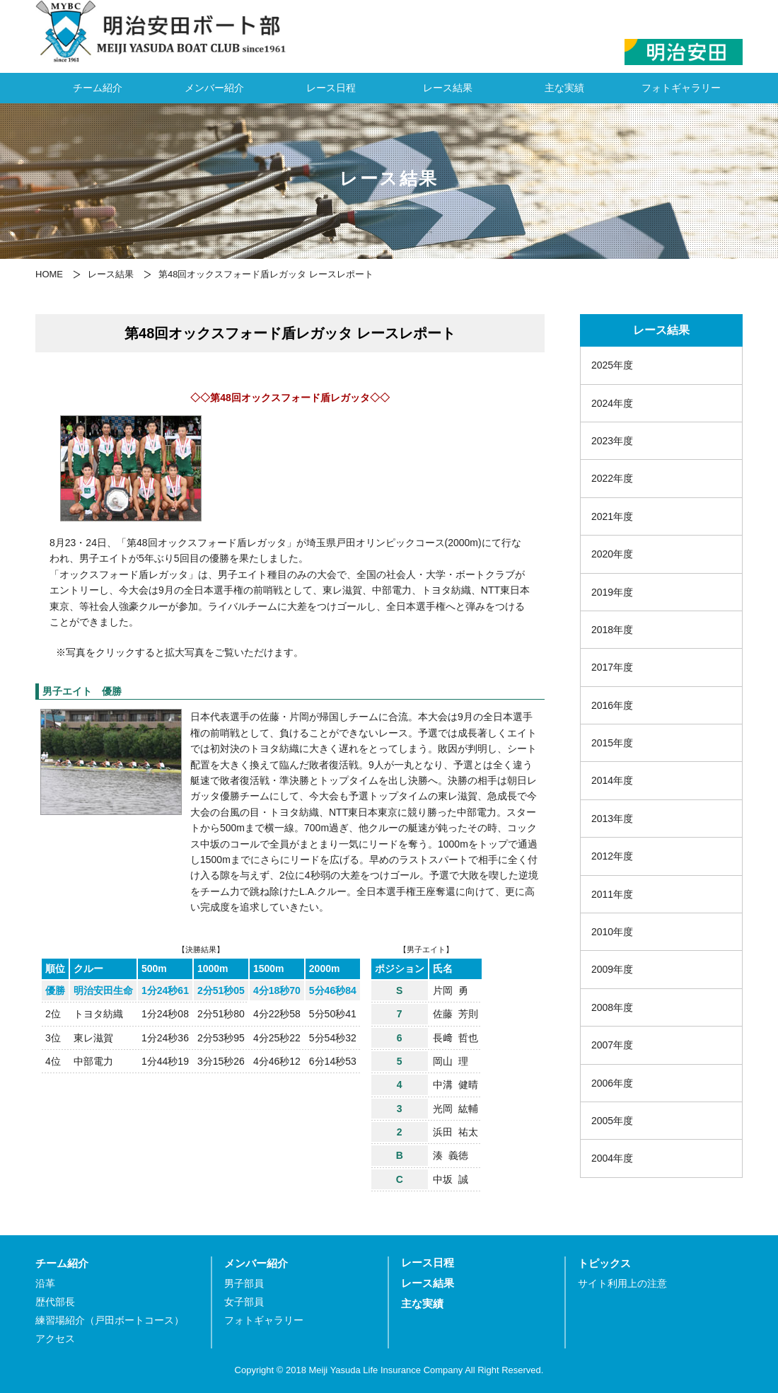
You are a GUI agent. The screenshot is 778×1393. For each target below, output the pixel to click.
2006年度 (612, 1083)
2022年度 (612, 478)
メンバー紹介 (214, 87)
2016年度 (612, 705)
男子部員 (244, 1283)
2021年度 (612, 516)
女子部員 (244, 1302)
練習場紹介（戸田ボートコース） (109, 1320)
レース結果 (447, 87)
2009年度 (612, 969)
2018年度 (612, 629)
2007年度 (612, 1045)
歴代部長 (55, 1302)
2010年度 (612, 931)
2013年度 (612, 818)
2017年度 (612, 667)
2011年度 (612, 894)
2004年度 (612, 1158)
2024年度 (612, 403)
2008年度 (612, 1007)
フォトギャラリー (681, 87)
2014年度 (612, 780)
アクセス (55, 1339)
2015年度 (612, 742)
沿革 (45, 1283)
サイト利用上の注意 (622, 1283)
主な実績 (564, 87)
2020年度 (612, 554)
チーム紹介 (97, 87)
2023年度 (612, 440)
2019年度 (612, 592)
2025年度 (612, 365)
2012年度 (612, 856)
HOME (49, 274)
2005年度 (612, 1120)
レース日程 (331, 87)
